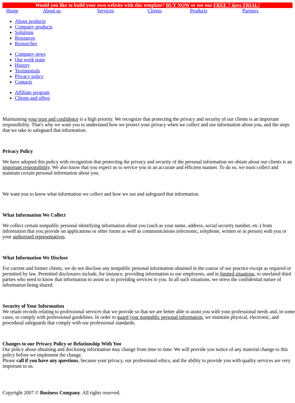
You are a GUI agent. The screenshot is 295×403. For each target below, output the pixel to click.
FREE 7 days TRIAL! (237, 5)
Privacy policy (29, 76)
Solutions (24, 32)
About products (30, 21)
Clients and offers (32, 98)
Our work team (30, 59)
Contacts (23, 81)
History (22, 65)
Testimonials (27, 70)
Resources (25, 38)
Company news (30, 54)
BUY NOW (178, 5)
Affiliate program (32, 92)
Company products (33, 26)
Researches (26, 43)
